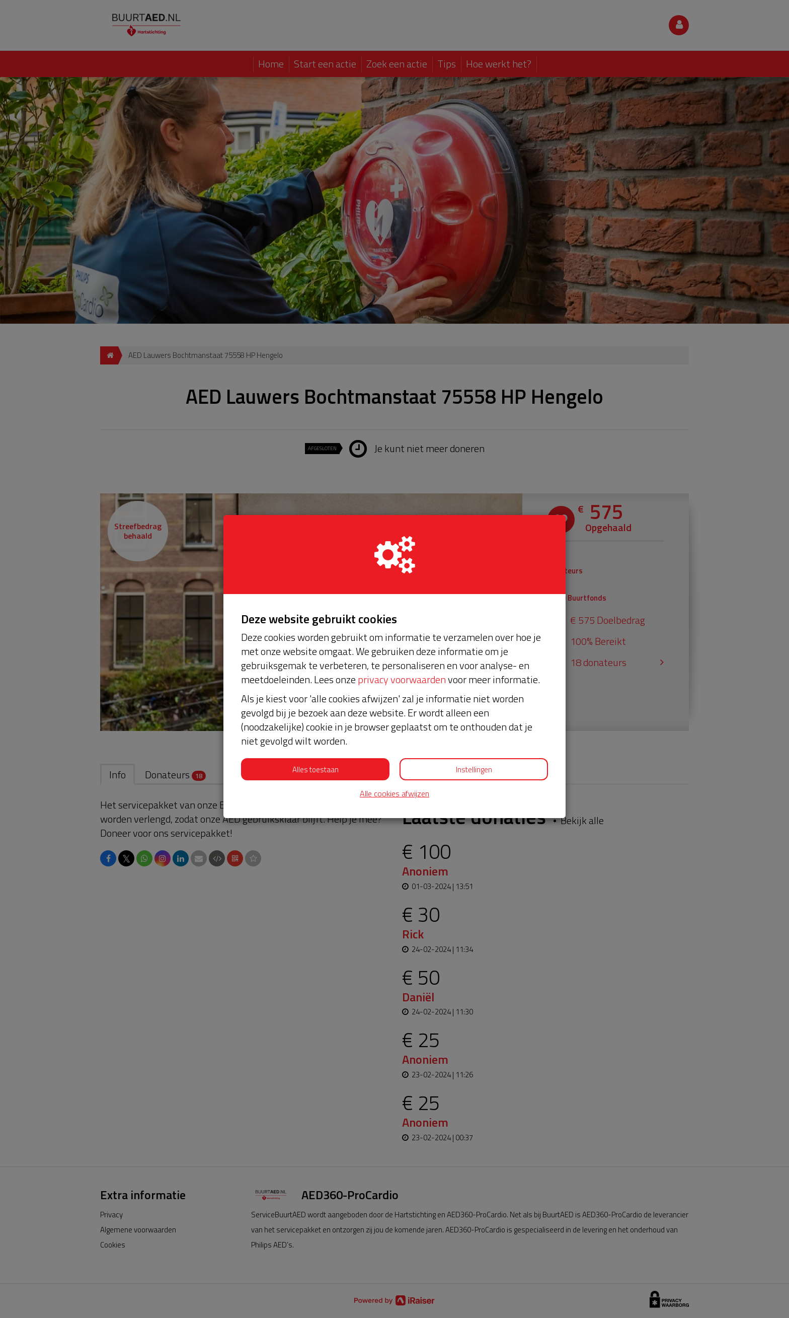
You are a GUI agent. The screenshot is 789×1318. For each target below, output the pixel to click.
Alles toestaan (315, 769)
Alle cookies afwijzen (394, 793)
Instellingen (474, 769)
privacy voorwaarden (402, 679)
